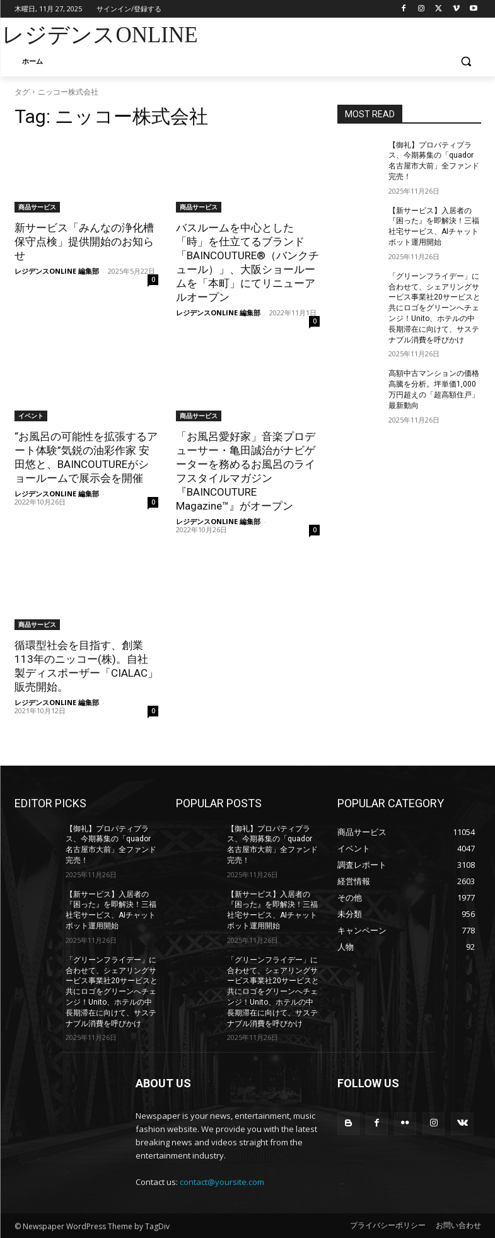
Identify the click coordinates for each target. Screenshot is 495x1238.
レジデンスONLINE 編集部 (57, 271)
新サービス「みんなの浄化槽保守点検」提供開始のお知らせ (84, 241)
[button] (466, 61)
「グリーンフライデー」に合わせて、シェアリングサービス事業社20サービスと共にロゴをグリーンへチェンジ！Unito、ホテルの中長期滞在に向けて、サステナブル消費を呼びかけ (434, 308)
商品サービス (37, 206)
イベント (31, 415)
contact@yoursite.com (222, 1182)
